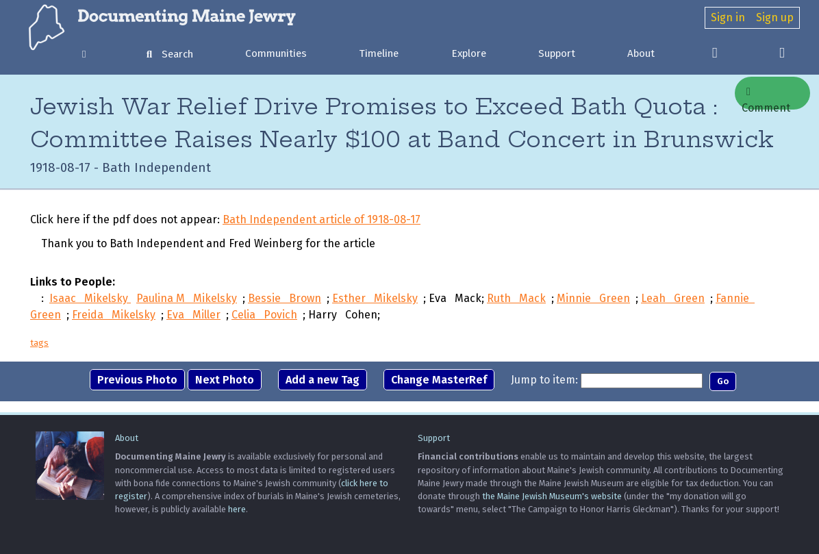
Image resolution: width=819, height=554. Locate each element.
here (237, 509)
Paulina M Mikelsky (186, 298)
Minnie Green (593, 298)
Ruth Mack (516, 298)
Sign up (775, 17)
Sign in (728, 17)
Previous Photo (137, 379)
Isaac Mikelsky (90, 298)
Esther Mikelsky (375, 298)
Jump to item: (544, 379)
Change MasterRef (439, 379)
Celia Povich (264, 314)
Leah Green (673, 298)
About (641, 53)
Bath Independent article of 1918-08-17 (321, 219)
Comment (766, 98)
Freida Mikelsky (113, 314)
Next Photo (224, 379)
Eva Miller (193, 314)
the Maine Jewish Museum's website (552, 496)
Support (556, 53)
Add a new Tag (323, 379)
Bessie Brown (284, 298)
